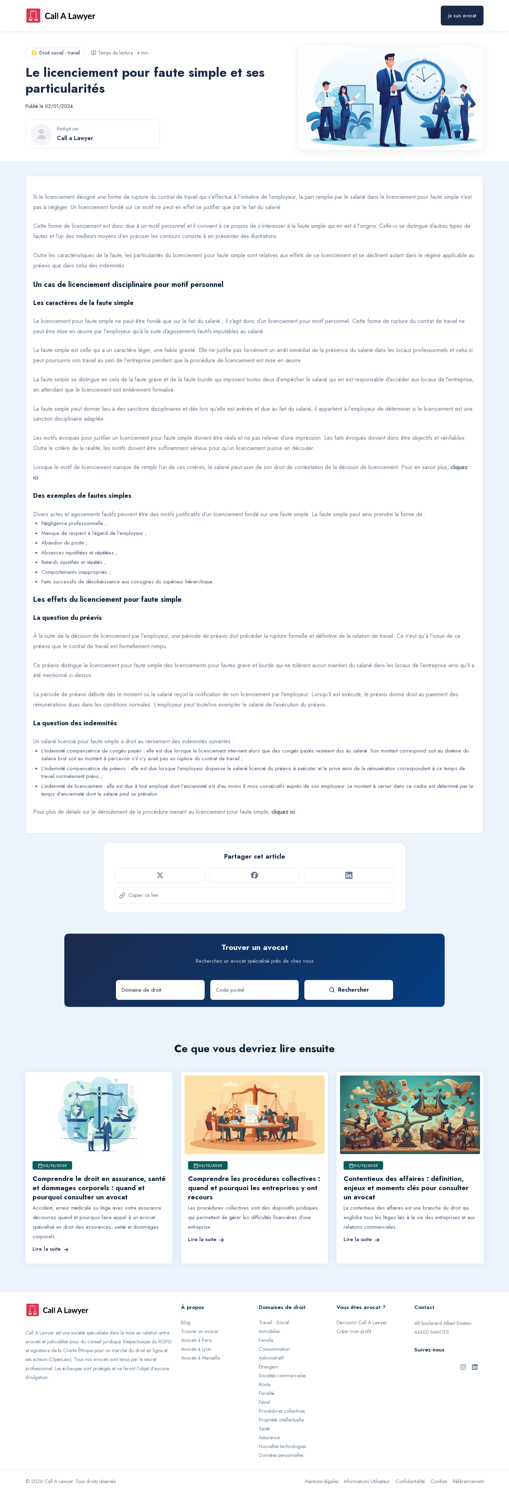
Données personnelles (281, 1455)
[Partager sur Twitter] (160, 875)
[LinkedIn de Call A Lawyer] (475, 1366)
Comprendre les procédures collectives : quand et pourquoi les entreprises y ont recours (254, 1188)
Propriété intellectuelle (281, 1419)
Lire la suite (51, 1249)
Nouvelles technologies (282, 1446)
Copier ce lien (139, 895)
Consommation (274, 1349)
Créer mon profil (354, 1331)
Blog (186, 1322)
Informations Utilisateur (367, 1481)
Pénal (264, 1402)
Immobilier (269, 1331)
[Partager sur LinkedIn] (349, 875)
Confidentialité (410, 1481)
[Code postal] (254, 990)
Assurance (269, 1437)
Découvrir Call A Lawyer (362, 1322)
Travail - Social (274, 1322)
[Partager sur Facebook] (254, 875)
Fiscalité (267, 1393)
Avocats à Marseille (200, 1357)
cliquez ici (283, 812)
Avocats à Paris (196, 1340)
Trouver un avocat (199, 1331)
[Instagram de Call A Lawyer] (463, 1366)
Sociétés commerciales (282, 1375)
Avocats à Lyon (196, 1349)
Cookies (439, 1481)
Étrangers (268, 1366)
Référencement (468, 1481)
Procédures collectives (282, 1410)
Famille (266, 1340)
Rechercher (349, 990)
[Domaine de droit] (160, 990)
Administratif (271, 1357)
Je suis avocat (462, 15)
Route (264, 1384)
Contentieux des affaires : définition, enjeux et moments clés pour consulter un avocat (406, 1188)
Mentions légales (321, 1481)
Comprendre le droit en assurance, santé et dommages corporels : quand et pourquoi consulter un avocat (99, 1188)
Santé (264, 1428)
